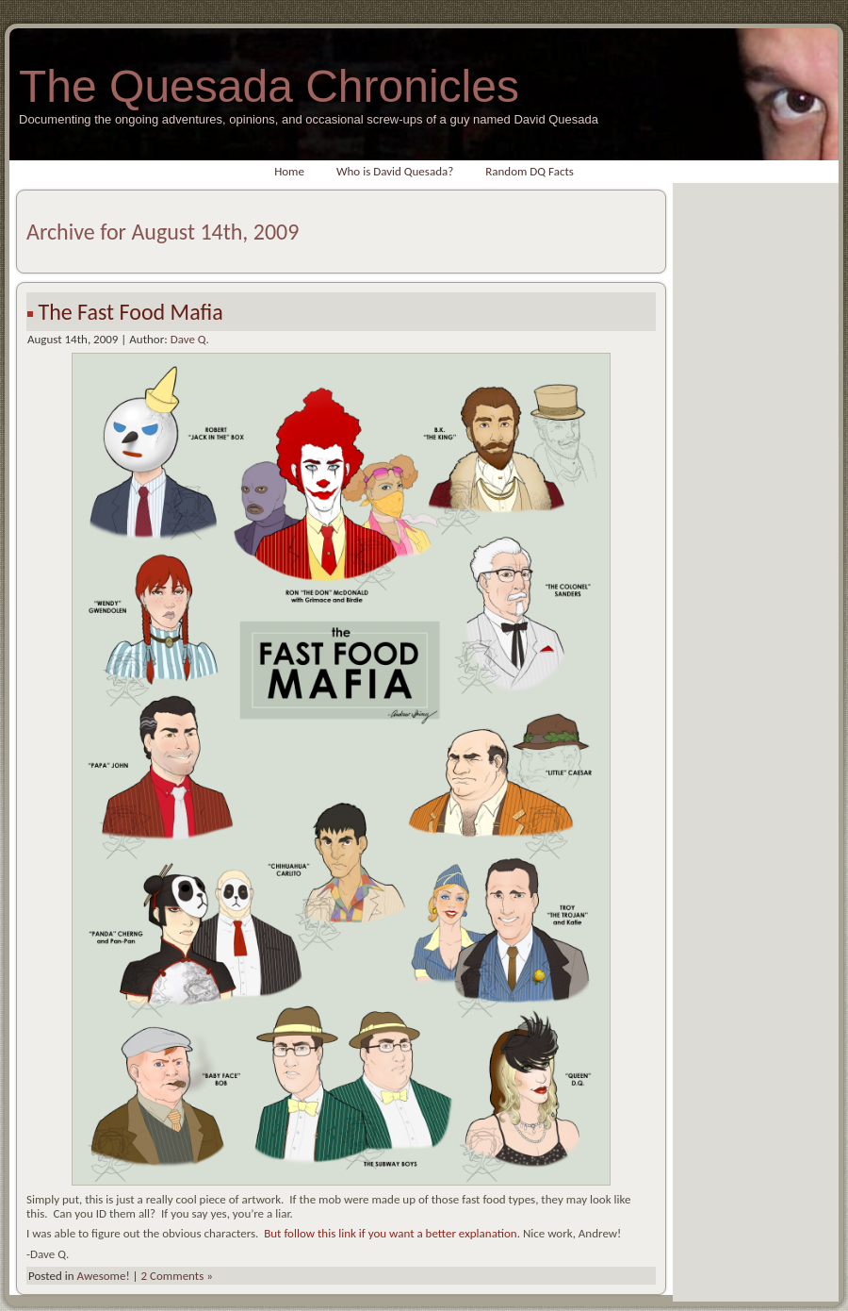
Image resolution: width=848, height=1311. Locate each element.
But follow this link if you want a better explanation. (392, 1233)
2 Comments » (177, 1276)
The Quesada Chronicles (269, 86)
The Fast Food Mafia (130, 311)
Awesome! (102, 1276)
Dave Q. (190, 339)
